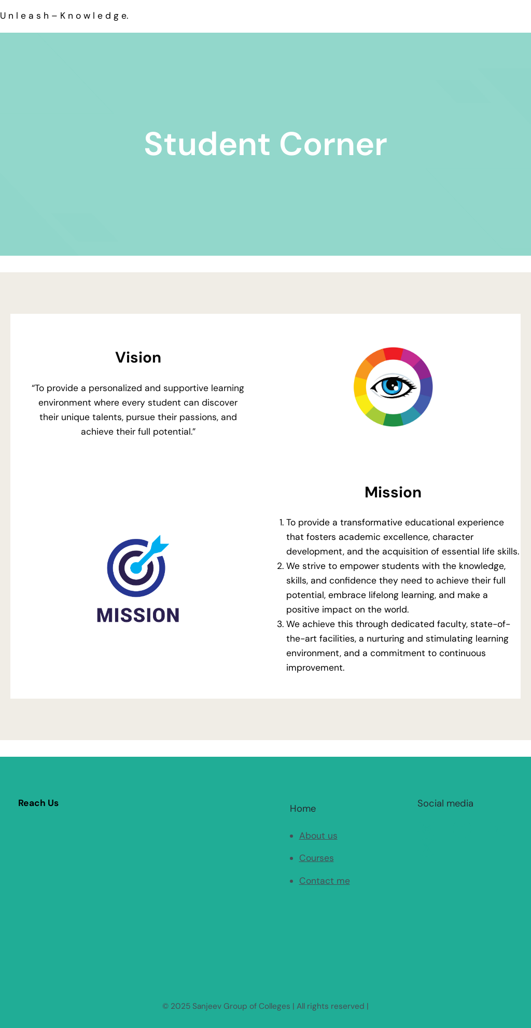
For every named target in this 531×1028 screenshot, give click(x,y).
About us (318, 835)
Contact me (324, 880)
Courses (316, 858)
